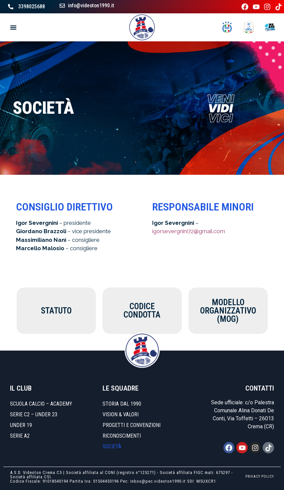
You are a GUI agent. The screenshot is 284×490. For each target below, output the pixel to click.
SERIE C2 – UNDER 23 (33, 414)
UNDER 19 (21, 425)
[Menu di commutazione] (13, 27)
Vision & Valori (121, 414)
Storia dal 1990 (122, 404)
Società (112, 446)
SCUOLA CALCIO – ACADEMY (41, 404)
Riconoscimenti (122, 436)
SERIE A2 (20, 436)
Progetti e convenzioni (131, 425)
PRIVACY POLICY (259, 476)
